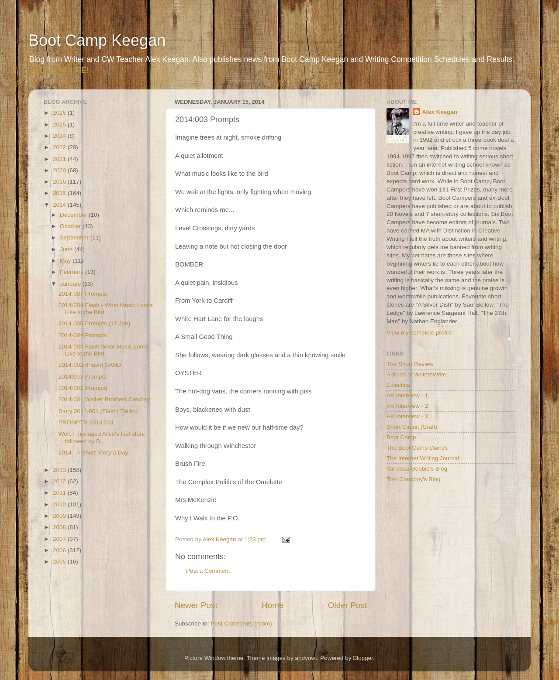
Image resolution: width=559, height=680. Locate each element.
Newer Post (196, 605)
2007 (60, 539)
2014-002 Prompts (83, 388)
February (72, 272)
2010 (60, 504)
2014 (60, 205)
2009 (60, 516)
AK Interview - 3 (407, 416)
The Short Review (409, 364)
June (67, 249)
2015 (60, 193)
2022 (60, 147)
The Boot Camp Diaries (417, 447)
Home (272, 605)
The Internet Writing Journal (422, 458)
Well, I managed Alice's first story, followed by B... (102, 437)
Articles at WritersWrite (416, 374)
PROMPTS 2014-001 (86, 422)
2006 (60, 550)
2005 (60, 561)
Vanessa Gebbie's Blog (416, 468)
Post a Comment (208, 570)
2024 (60, 136)
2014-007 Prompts (83, 293)
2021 (60, 159)
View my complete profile (419, 332)
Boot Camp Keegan (97, 40)
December (74, 215)
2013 (60, 470)
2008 (60, 527)
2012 (60, 481)
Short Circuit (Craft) (411, 427)
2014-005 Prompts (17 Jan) (94, 323)
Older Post (347, 605)
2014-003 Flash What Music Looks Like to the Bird (104, 350)
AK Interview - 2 (407, 406)
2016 (60, 181)
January (71, 283)
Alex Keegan (439, 112)
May (66, 260)
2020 (60, 170)
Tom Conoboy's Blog (413, 479)
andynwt (306, 658)
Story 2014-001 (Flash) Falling (98, 411)
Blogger (363, 658)
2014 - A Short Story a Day (93, 452)
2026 (60, 112)
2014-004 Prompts (83, 335)
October (71, 226)
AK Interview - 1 (407, 395)
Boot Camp (401, 437)
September (75, 237)
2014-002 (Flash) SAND (90, 365)
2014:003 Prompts (83, 376)
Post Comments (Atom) (241, 623)
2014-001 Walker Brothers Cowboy (104, 399)
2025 (60, 124)
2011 (60, 492)
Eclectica (398, 385)
